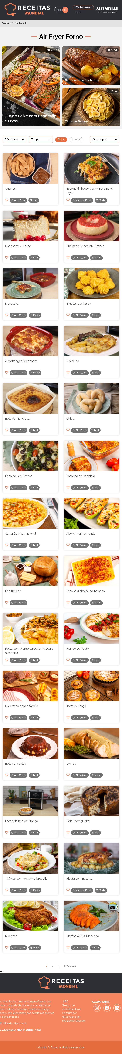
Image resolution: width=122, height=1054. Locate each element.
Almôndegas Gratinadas (21, 361)
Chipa (70, 418)
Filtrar (61, 139)
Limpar (76, 139)
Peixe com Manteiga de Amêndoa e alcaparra (29, 651)
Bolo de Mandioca (17, 418)
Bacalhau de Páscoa (18, 476)
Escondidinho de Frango (21, 821)
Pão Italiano (13, 591)
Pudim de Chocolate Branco (85, 246)
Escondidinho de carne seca (85, 591)
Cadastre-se (83, 7)
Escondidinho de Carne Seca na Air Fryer (90, 191)
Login (77, 12)
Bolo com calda (15, 763)
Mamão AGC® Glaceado (82, 936)
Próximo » (70, 966)
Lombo (71, 763)
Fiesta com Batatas (79, 878)
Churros (10, 188)
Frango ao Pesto (77, 648)
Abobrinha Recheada (80, 533)
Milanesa (11, 936)
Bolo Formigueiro (78, 821)
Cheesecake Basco (18, 246)
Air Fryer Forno (18, 23)
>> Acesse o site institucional (20, 1030)
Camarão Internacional (20, 533)
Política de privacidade (13, 1023)
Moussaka (12, 303)
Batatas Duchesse (78, 303)
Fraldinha (72, 361)
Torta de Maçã (76, 706)
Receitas (5, 23)
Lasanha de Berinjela (80, 476)
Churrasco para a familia (21, 706)
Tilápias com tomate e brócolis (26, 878)
